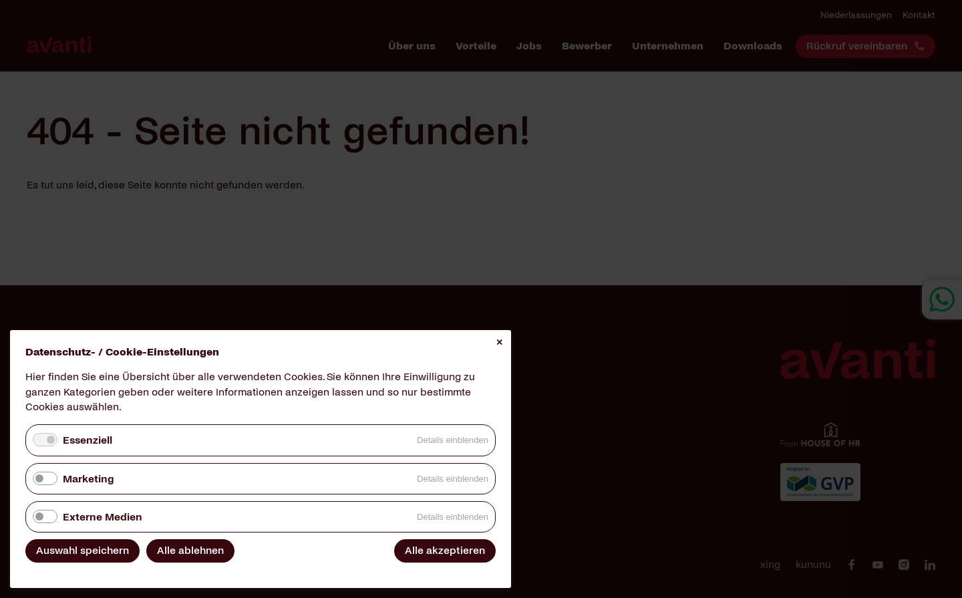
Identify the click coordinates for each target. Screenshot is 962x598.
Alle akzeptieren (445, 550)
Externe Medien (102, 516)
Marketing (88, 478)
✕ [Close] (499, 342)
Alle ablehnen (190, 550)
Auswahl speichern (82, 550)
